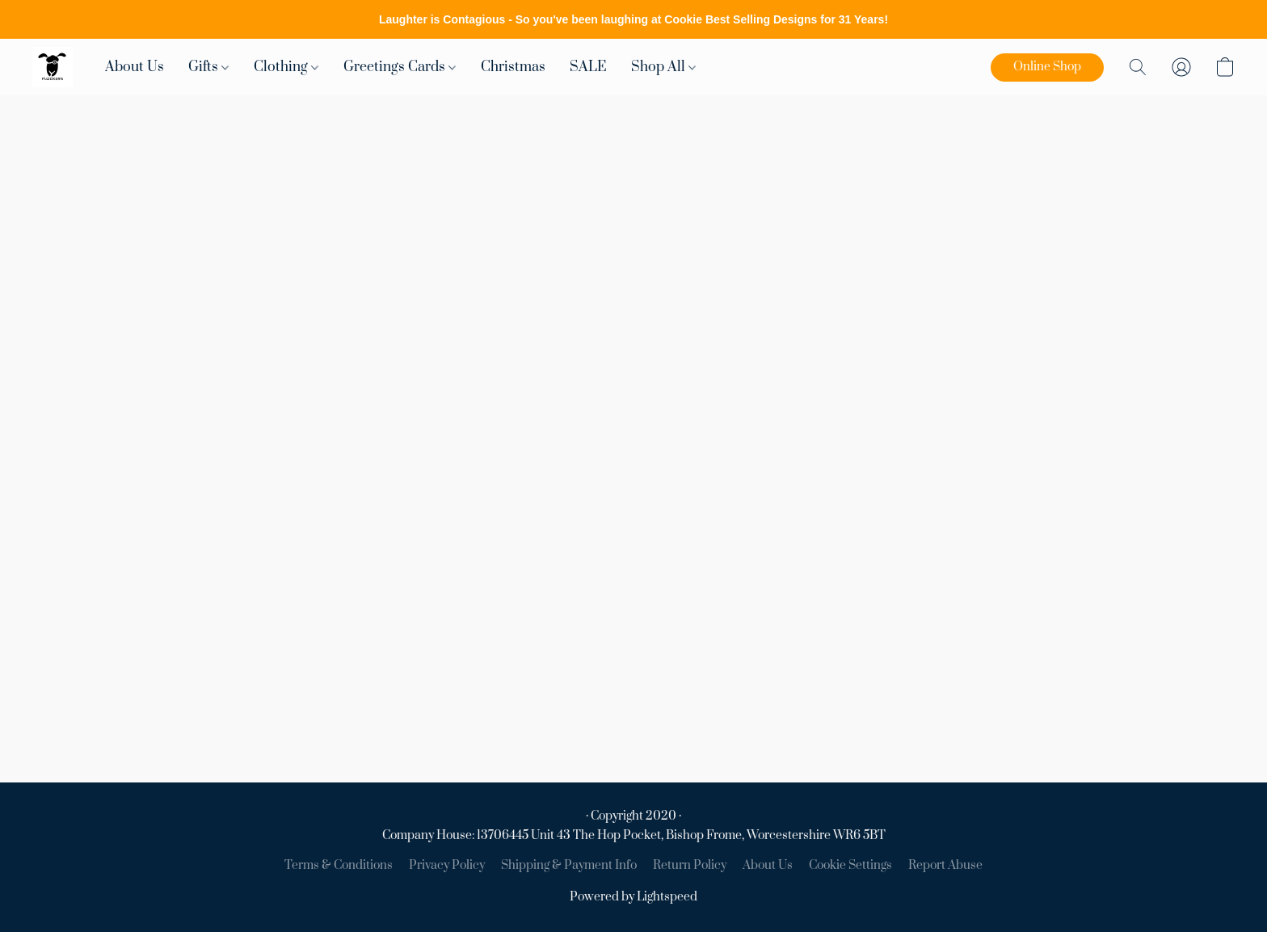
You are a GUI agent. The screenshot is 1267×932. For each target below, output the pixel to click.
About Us (134, 67)
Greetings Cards (399, 67)
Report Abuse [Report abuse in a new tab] (945, 865)
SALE (588, 67)
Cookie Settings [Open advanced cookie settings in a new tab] (850, 865)
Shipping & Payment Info (569, 865)
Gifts (208, 67)
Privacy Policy (447, 865)
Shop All (663, 67)
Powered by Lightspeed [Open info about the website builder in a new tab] (633, 897)
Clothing (286, 67)
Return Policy (689, 865)
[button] (52, 67)
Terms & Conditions (338, 865)
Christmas (513, 67)
